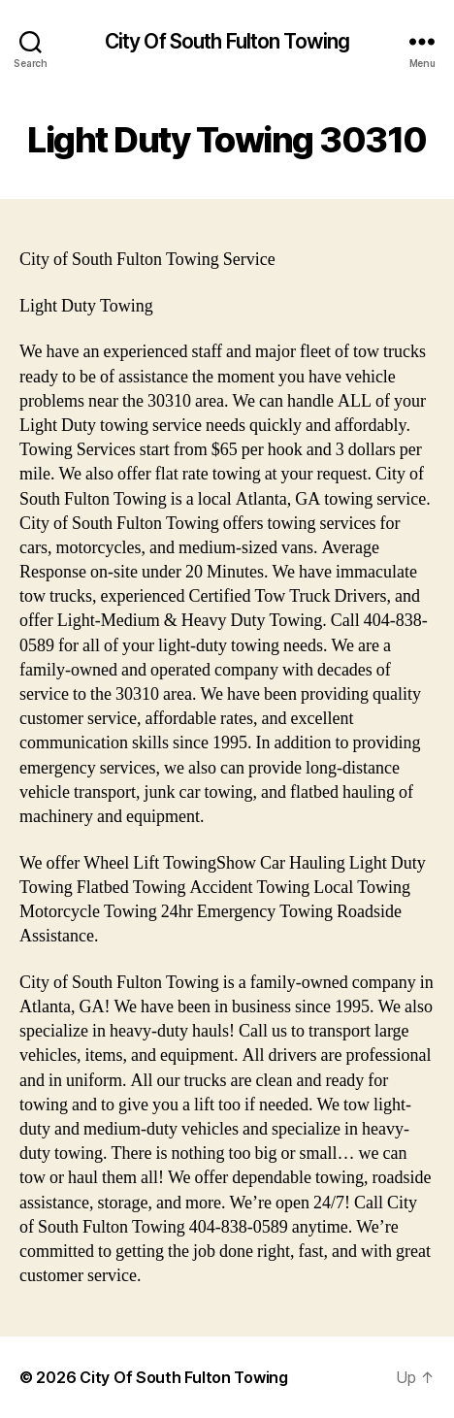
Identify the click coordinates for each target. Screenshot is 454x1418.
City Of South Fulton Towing (227, 41)
